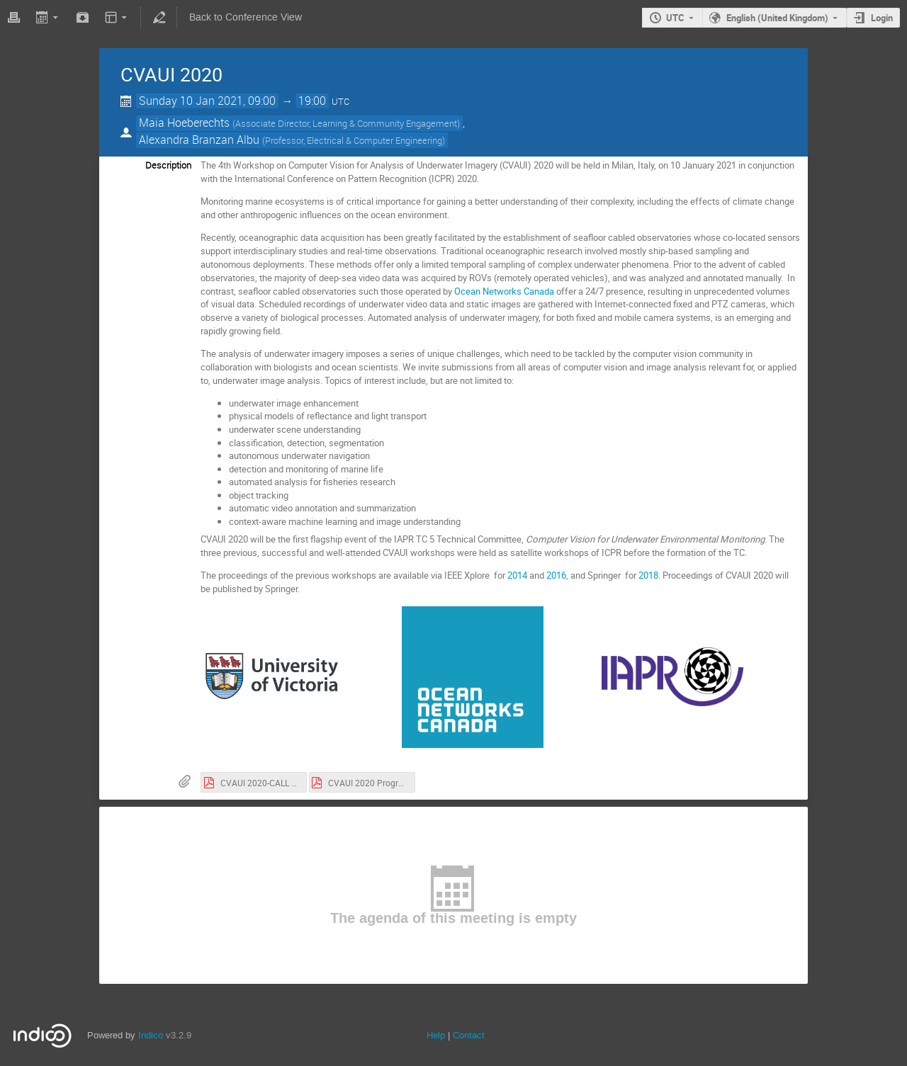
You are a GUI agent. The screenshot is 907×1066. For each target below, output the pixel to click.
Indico (150, 1035)
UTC (675, 17)
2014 (517, 575)
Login (882, 17)
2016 (556, 575)
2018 (648, 575)
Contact (469, 1035)
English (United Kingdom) (777, 17)
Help (436, 1035)
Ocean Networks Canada (504, 291)
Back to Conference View (245, 17)
